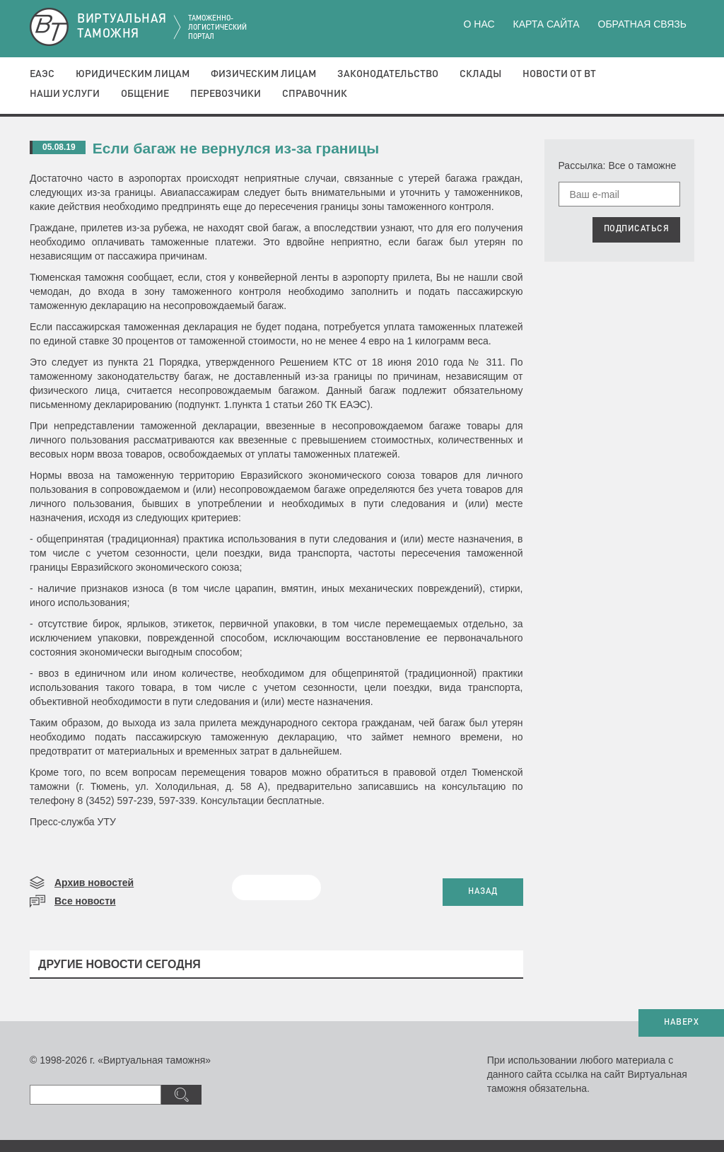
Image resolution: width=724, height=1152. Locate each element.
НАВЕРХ (681, 1022)
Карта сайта (546, 24)
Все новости (85, 901)
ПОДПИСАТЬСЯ (637, 229)
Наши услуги (65, 94)
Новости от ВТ (559, 74)
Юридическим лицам (132, 74)
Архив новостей (94, 882)
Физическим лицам (263, 74)
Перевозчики (225, 94)
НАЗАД (483, 892)
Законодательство (387, 74)
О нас (479, 24)
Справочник (314, 94)
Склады (480, 74)
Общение (145, 94)
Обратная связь (642, 24)
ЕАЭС (42, 74)
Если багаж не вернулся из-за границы (236, 148)
